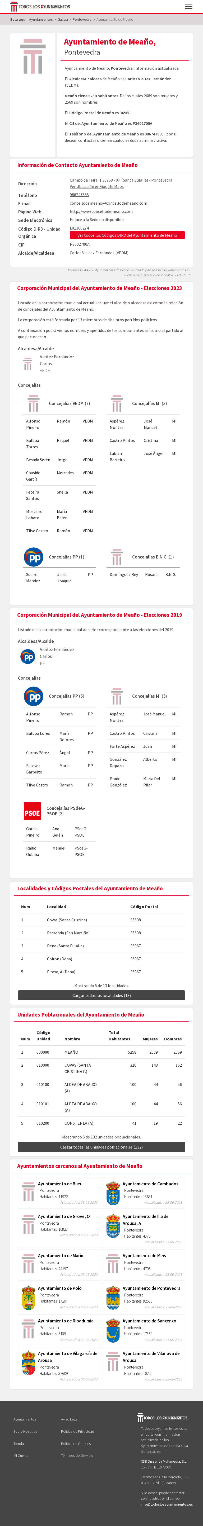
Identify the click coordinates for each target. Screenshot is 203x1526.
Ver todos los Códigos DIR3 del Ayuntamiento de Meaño (127, 235)
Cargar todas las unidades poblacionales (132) (101, 1147)
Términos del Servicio (77, 1455)
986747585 (154, 134)
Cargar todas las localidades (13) (101, 995)
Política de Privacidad (77, 1431)
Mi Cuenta (21, 1455)
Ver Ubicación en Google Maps (97, 186)
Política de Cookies (76, 1443)
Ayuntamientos (24, 1419)
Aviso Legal (69, 1419)
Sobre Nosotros (25, 1431)
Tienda (18, 1443)
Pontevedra (122, 68)
